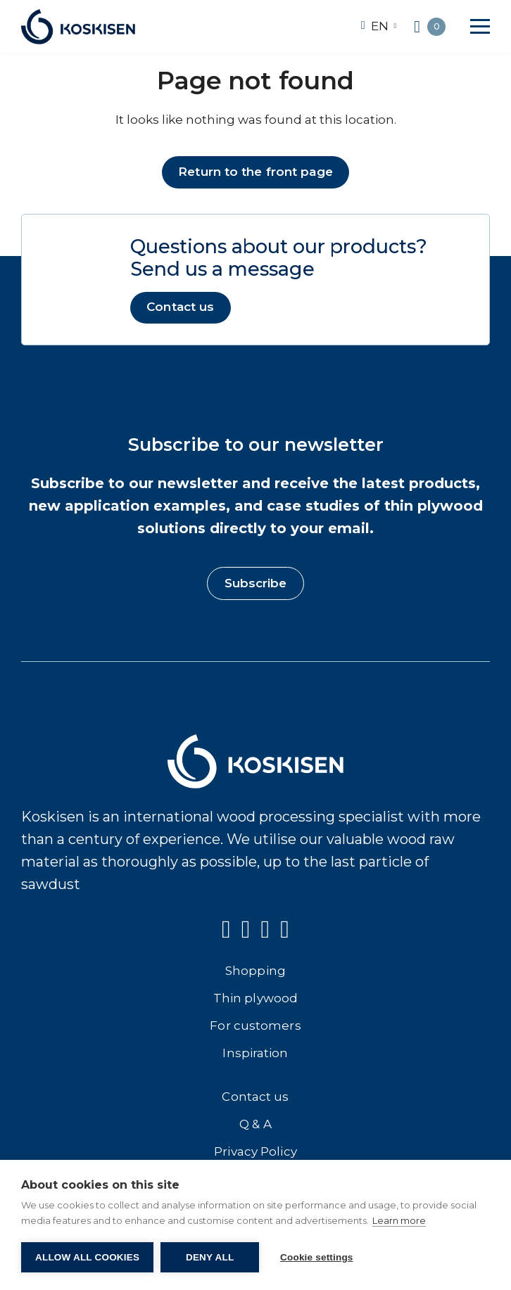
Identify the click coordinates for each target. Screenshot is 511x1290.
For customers (255, 1025)
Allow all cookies (87, 1257)
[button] (480, 26)
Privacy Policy (255, 1151)
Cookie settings (316, 1257)
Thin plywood (255, 998)
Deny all (210, 1257)
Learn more (399, 1220)
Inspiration (255, 1053)
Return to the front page (255, 172)
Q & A (255, 1124)
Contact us (180, 307)
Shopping (255, 971)
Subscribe (256, 583)
